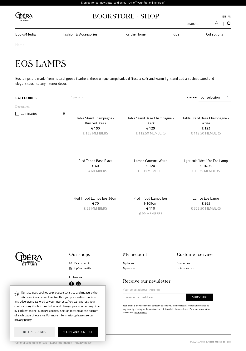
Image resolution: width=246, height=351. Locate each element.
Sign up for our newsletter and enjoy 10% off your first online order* (123, 2)
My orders (129, 268)
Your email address (141, 290)
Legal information (61, 342)
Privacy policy (83, 342)
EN (224, 16)
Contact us (183, 263)
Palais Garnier (80, 263)
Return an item (186, 268)
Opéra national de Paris (219, 341)
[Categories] (40, 97)
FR (229, 16)
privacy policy (140, 312)
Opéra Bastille (80, 268)
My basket (129, 263)
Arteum (201, 341)
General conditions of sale (31, 342)
